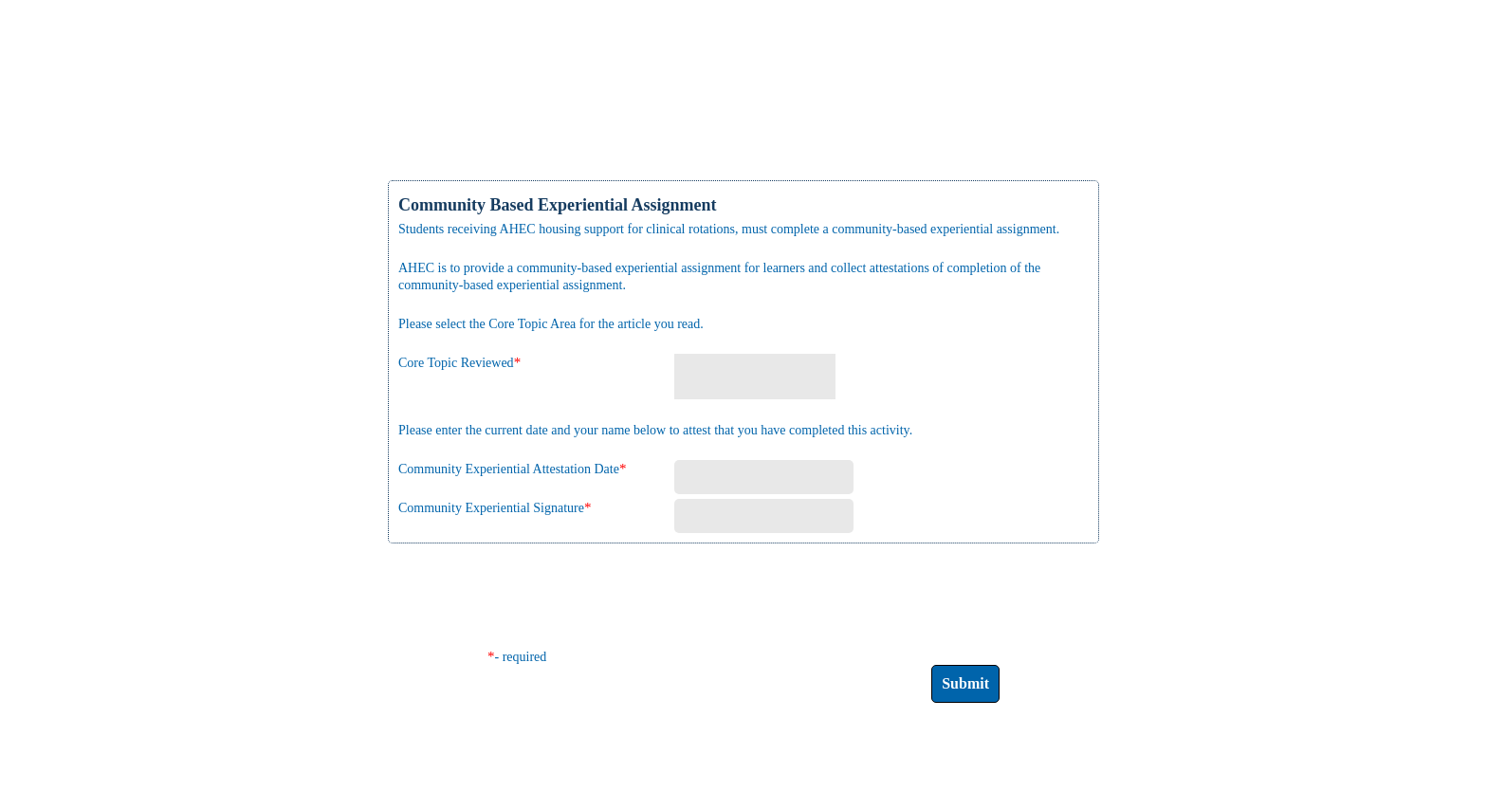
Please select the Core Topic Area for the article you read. (551, 324)
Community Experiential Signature (491, 508)
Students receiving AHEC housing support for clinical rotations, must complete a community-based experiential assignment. (728, 229)
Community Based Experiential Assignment (557, 204)
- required (521, 657)
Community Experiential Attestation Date (508, 469)
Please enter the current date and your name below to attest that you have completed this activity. (655, 430)
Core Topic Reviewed (456, 363)
